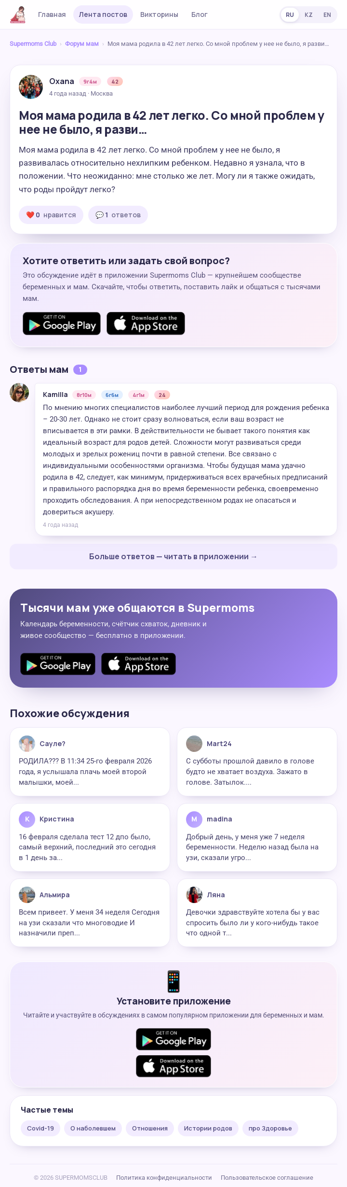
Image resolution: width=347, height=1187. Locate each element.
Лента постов (103, 14)
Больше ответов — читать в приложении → (173, 556)
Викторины (159, 14)
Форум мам (82, 43)
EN (327, 15)
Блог (199, 14)
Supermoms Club (33, 43)
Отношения (150, 1128)
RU (290, 15)
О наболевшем (93, 1128)
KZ (309, 15)
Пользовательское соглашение (267, 1177)
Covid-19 (40, 1128)
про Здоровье (270, 1128)
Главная (52, 14)
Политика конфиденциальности (164, 1177)
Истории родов (208, 1128)
